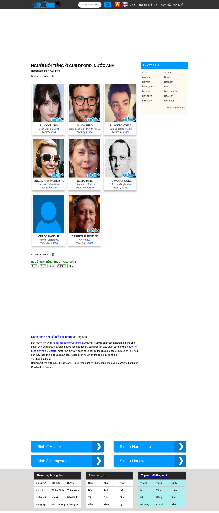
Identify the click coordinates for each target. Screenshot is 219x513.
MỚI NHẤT (179, 4)
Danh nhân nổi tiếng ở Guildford (51, 302)
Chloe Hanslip (49, 226)
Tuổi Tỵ (49, 122)
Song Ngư (41, 446)
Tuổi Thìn (85, 177)
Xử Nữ (39, 432)
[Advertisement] (106, 30)
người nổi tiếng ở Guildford (67, 308)
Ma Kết (55, 439)
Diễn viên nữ (49, 118)
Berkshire (147, 85)
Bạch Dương (59, 446)
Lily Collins (49, 115)
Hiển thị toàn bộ (176, 97)
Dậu (90, 432)
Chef (84, 229)
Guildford (55, 60)
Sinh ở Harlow (132, 403)
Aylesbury (147, 66)
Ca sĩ (132, 4)
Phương (144, 446)
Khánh (160, 446)
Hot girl (143, 4)
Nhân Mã (41, 439)
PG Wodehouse (121, 170)
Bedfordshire (171, 81)
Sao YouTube (121, 118)
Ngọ (90, 425)
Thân (122, 425)
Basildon (168, 71)
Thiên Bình (58, 432)
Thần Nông (73, 432)
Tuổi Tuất (121, 122)
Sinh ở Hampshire (135, 388)
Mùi (106, 425)
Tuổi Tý (85, 122)
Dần (122, 439)
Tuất (106, 432)
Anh (174, 439)
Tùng (159, 425)
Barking (168, 66)
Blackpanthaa (120, 115)
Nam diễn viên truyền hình (84, 118)
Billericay (147, 90)
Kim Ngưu (73, 446)
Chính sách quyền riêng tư (109, 495)
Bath (166, 76)
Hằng (159, 439)
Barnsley (146, 71)
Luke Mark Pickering (49, 170)
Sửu (106, 439)
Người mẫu (165, 4)
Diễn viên (153, 4)
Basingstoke (148, 76)
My (142, 432)
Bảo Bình (72, 439)
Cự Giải (56, 425)
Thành (144, 425)
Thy (174, 446)
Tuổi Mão (49, 232)
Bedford (146, 81)
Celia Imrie (85, 170)
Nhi (142, 439)
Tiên (158, 432)
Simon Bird (85, 115)
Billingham (169, 90)
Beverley (168, 85)
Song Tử (41, 425)
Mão (90, 446)
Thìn (106, 446)
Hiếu (174, 432)
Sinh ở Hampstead (54, 403)
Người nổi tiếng (39, 60)
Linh (174, 425)
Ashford (168, 62)
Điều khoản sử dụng (109, 478)
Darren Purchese (85, 226)
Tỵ (121, 446)
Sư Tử (70, 425)
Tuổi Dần (84, 232)
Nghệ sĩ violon (49, 229)
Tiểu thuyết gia (120, 174)
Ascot (145, 62)
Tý (89, 439)
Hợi (121, 432)
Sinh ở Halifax (50, 388)
